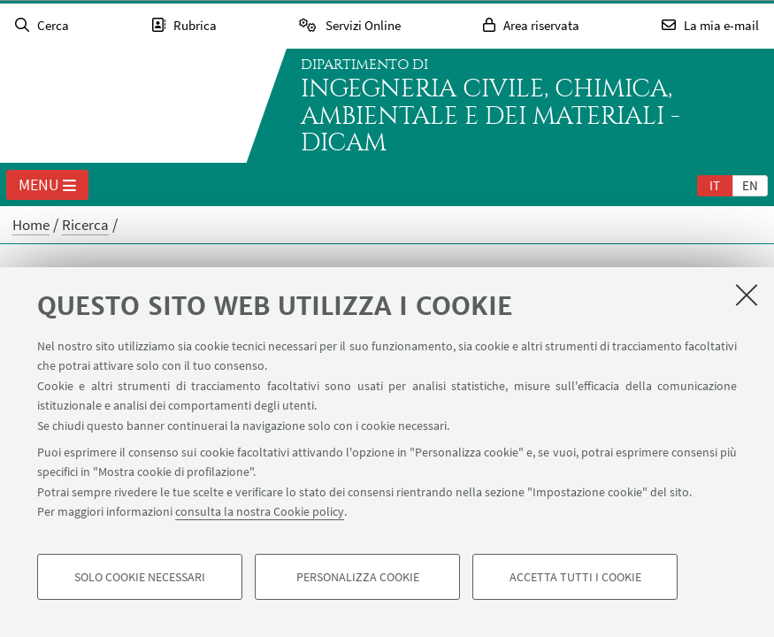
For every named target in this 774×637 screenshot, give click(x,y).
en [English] (750, 185)
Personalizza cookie (357, 577)
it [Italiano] (714, 185)
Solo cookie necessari (139, 577)
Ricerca (85, 224)
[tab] (714, 185)
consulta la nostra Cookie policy (259, 511)
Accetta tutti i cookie (575, 577)
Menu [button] (47, 185)
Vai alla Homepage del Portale (127, 106)
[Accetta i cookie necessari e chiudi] (746, 294)
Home (31, 224)
